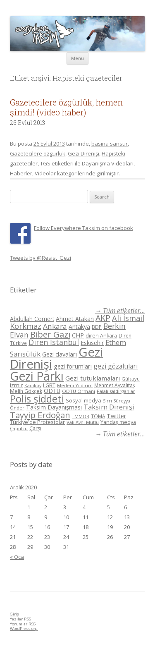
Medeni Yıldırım (75, 385)
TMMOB (80, 416)
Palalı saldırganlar (116, 391)
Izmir (16, 385)
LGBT (49, 385)
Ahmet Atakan (75, 319)
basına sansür (109, 143)
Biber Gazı (50, 334)
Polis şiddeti (37, 398)
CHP (78, 335)
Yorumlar (23, 624)
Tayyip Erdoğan (40, 415)
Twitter (116, 416)
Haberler (21, 173)
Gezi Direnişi (83, 153)
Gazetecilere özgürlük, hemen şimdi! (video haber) (66, 107)
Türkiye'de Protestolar (37, 422)
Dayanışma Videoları (108, 163)
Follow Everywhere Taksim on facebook (83, 228)
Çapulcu (19, 428)
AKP (102, 317)
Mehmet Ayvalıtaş (114, 385)
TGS (45, 163)
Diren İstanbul (54, 342)
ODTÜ (52, 391)
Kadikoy (32, 385)
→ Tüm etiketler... (120, 311)
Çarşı (35, 428)
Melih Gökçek (26, 391)
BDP (97, 326)
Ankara (55, 326)
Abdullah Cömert (32, 319)
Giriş (14, 614)
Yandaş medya (118, 422)
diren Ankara (101, 335)
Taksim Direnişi (108, 407)
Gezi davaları (59, 354)
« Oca (17, 556)
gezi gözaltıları (115, 366)
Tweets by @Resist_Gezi (40, 257)
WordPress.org (24, 628)
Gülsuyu (131, 379)
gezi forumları (73, 366)
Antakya (79, 326)
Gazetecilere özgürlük (37, 153)
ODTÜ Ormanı (78, 391)
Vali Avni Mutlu (83, 422)
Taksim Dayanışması (54, 407)
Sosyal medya (83, 400)
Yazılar (20, 619)
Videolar (45, 173)
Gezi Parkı (37, 376)
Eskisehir (92, 343)
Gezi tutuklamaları (92, 378)
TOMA (98, 416)
